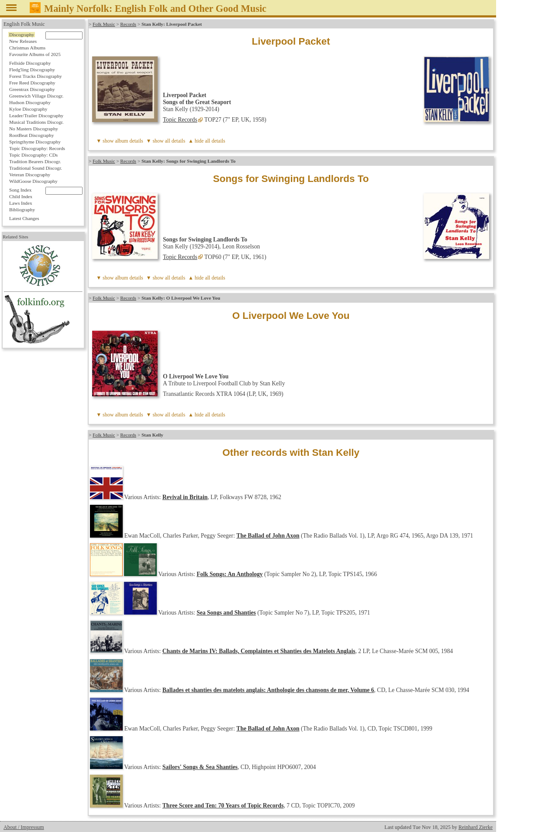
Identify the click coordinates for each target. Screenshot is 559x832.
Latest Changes (24, 218)
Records (128, 24)
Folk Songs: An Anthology (229, 574)
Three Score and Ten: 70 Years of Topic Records (223, 805)
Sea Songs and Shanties (226, 612)
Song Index (20, 189)
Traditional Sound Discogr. (35, 168)
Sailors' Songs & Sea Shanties (200, 767)
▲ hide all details (206, 141)
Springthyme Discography (35, 141)
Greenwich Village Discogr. (36, 95)
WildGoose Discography (33, 181)
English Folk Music (24, 24)
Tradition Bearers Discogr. (35, 161)
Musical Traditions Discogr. (36, 122)
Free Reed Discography (32, 82)
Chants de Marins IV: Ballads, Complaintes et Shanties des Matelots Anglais (258, 651)
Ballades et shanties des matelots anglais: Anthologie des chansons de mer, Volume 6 (268, 690)
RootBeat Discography (31, 135)
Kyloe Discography (28, 109)
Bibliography (22, 209)
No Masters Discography (33, 128)
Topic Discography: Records (37, 148)
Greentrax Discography (32, 89)
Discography (21, 34)
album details (129, 141)
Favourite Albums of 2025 (35, 54)
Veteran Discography (29, 174)
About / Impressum (23, 827)
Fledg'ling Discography (32, 69)
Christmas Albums (27, 47)
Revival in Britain (184, 497)
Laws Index (20, 203)
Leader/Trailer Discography (36, 115)
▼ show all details (166, 141)
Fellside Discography (30, 63)
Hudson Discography (30, 102)
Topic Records (180, 119)
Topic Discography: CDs (33, 154)
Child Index (20, 196)
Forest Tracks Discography (35, 76)
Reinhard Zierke (476, 827)
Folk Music (104, 24)
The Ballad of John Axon (267, 535)
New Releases (23, 41)
